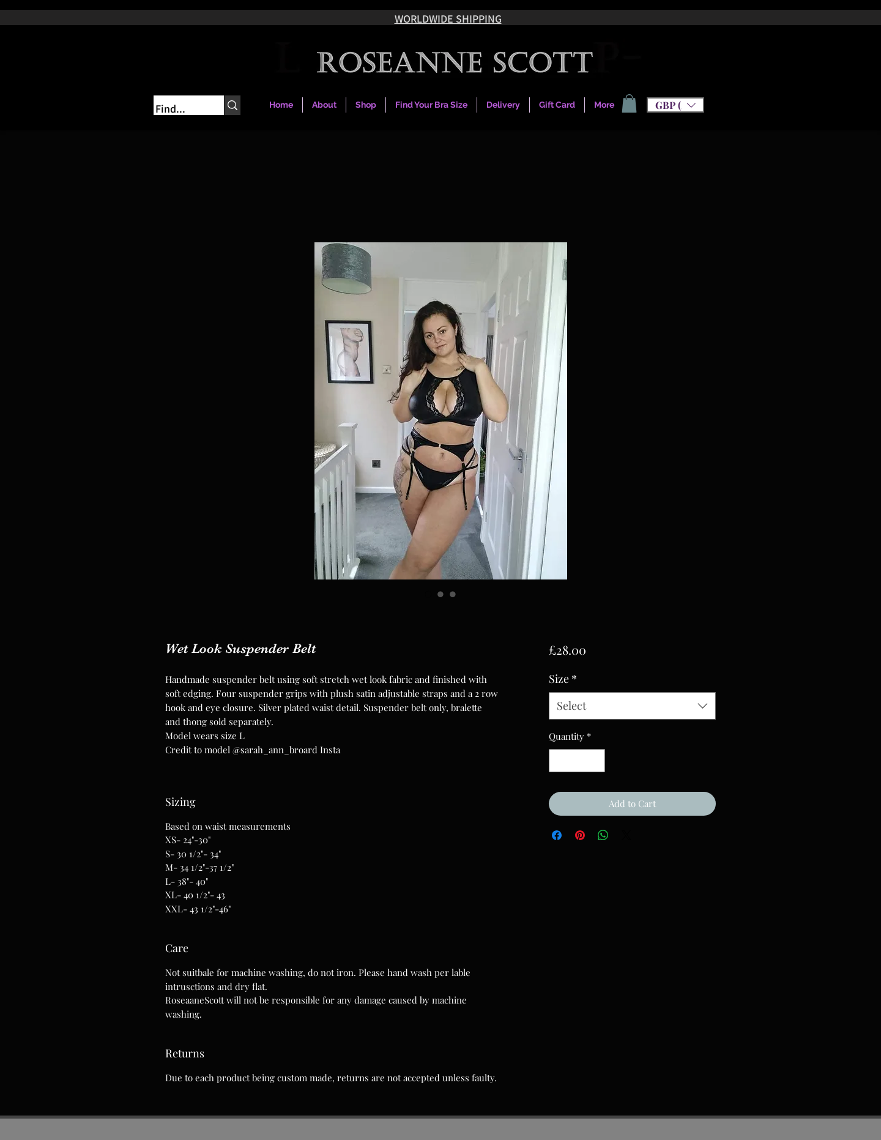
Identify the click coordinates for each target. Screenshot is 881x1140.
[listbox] (675, 105)
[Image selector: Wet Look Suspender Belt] (428, 594)
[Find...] (176, 108)
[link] (629, 103)
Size (563, 678)
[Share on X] (626, 835)
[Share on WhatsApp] (603, 835)
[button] (675, 105)
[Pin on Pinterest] (580, 835)
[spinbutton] (577, 761)
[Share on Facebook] (556, 835)
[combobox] (632, 706)
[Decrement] (559, 761)
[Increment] (595, 761)
